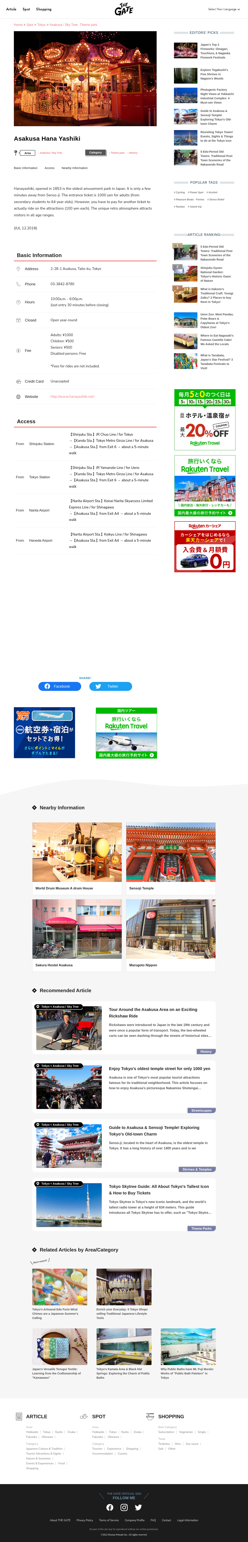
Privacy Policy (85, 1520)
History (133, 152)
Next (151, 82)
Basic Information (26, 168)
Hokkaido (32, 1432)
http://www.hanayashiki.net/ (72, 396)
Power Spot (196, 192)
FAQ (153, 1520)
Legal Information (187, 1520)
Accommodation (102, 1454)
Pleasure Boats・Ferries (190, 199)
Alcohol (212, 192)
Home (18, 25)
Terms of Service (109, 1520)
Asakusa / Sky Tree (51, 152)
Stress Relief (216, 199)
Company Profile (134, 1520)
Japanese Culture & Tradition (44, 1449)
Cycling (180, 192)
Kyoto (59, 1432)
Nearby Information (75, 168)
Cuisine (122, 1454)
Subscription (166, 1432)
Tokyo (41, 25)
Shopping (43, 9)
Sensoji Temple (141, 888)
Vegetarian (186, 1432)
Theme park (117, 152)
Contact (166, 1520)
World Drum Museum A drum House (64, 888)
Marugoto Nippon (143, 965)
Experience (114, 1449)
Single (202, 1432)
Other (172, 1449)
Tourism (97, 1449)
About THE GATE (60, 1520)
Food (61, 1463)
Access (49, 168)
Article (11, 9)
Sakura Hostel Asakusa (54, 965)
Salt (160, 1449)
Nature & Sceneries (38, 1458)
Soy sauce (192, 1444)
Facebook (62, 686)
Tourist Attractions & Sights (43, 1454)
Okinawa (47, 1437)
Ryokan (180, 206)
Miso (178, 1444)
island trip (196, 206)
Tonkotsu (164, 1444)
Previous (19, 82)
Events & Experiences (39, 1463)
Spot (26, 9)
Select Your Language (222, 9)
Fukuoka (31, 1437)
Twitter (112, 686)
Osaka (71, 1432)
